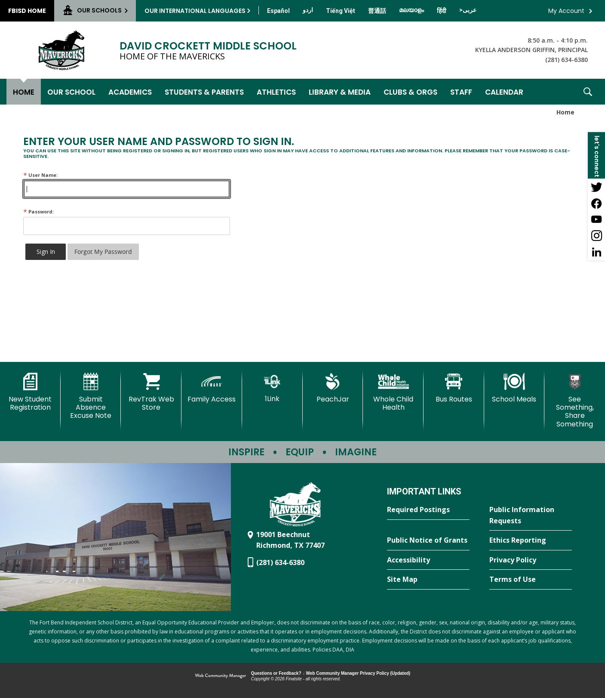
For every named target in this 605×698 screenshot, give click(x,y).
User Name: (40, 175)
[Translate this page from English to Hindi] (442, 11)
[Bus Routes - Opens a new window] (454, 388)
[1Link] (272, 388)
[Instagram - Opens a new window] (596, 236)
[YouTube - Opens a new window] (596, 219)
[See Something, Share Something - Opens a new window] (575, 401)
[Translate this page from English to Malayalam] (411, 10)
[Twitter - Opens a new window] (596, 187)
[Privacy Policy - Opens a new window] (530, 560)
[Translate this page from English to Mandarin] (377, 11)
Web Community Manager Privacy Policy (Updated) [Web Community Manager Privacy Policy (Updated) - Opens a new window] (358, 673)
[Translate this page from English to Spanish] (278, 11)
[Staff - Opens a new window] (461, 92)
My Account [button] (566, 10)
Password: (38, 211)
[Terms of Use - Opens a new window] (530, 580)
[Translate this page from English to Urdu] (307, 10)
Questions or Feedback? (276, 673)
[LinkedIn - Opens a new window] (596, 252)
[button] (588, 92)
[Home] (23, 92)
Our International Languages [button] (195, 10)
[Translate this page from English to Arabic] (468, 10)
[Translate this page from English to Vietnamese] (340, 11)
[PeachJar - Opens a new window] (333, 388)
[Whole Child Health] (393, 392)
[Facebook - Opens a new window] (596, 203)
